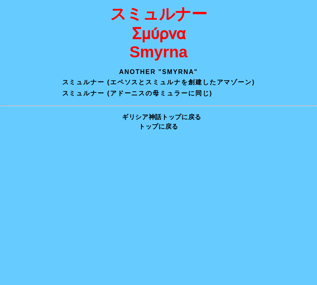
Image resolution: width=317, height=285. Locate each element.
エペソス (124, 82)
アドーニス (128, 93)
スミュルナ (163, 82)
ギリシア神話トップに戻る (161, 117)
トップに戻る (158, 126)
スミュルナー (83, 82)
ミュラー (174, 93)
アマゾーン (234, 82)
